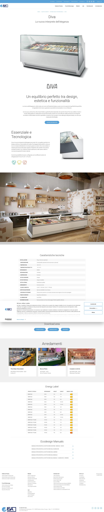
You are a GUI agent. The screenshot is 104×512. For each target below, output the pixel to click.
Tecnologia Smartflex (32, 486)
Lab (83, 6)
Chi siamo (81, 475)
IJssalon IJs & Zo (75, 369)
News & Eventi (74, 1)
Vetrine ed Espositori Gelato (7, 485)
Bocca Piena (43, 369)
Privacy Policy (99, 473)
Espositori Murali (31, 477)
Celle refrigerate (56, 475)
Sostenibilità (59, 1)
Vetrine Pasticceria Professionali (8, 477)
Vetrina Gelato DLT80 (57, 486)
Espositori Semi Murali (32, 478)
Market (78, 6)
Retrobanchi (30, 484)
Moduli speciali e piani (57, 478)
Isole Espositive (31, 480)
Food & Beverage (69, 6)
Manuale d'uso (53, 329)
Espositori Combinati (32, 483)
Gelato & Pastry (59, 6)
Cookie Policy (99, 475)
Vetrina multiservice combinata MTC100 (61, 489)
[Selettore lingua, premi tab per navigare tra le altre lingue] (99, 1)
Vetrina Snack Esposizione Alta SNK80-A (61, 484)
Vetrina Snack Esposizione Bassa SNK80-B (62, 483)
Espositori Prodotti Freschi (7, 488)
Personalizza (93, 498)
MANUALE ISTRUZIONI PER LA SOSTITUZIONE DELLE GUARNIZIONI (53, 449)
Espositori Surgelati (6, 486)
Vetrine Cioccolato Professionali (8, 478)
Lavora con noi (82, 481)
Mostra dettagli (20, 509)
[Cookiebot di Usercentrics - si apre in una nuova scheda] (8, 509)
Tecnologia (66, 1)
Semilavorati (90, 6)
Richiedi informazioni (52, 122)
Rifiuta (93, 502)
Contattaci (81, 1)
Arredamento (98, 6)
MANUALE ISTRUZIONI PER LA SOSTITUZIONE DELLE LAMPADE (53, 452)
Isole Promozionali (31, 481)
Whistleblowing (82, 484)
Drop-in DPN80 (56, 481)
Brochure (65, 329)
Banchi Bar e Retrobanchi (58, 477)
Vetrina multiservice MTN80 (59, 487)
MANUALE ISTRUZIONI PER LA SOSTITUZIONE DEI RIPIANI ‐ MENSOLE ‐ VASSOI (53, 446)
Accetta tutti (93, 494)
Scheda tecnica (40, 329)
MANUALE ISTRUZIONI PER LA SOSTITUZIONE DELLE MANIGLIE (53, 455)
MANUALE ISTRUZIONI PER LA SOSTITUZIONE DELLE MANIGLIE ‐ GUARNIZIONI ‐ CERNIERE (53, 458)
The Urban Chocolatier (17, 369)
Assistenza (81, 480)
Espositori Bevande (6, 489)
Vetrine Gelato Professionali (56, 11)
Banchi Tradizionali (31, 475)
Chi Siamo (52, 1)
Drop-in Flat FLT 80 (57, 480)
